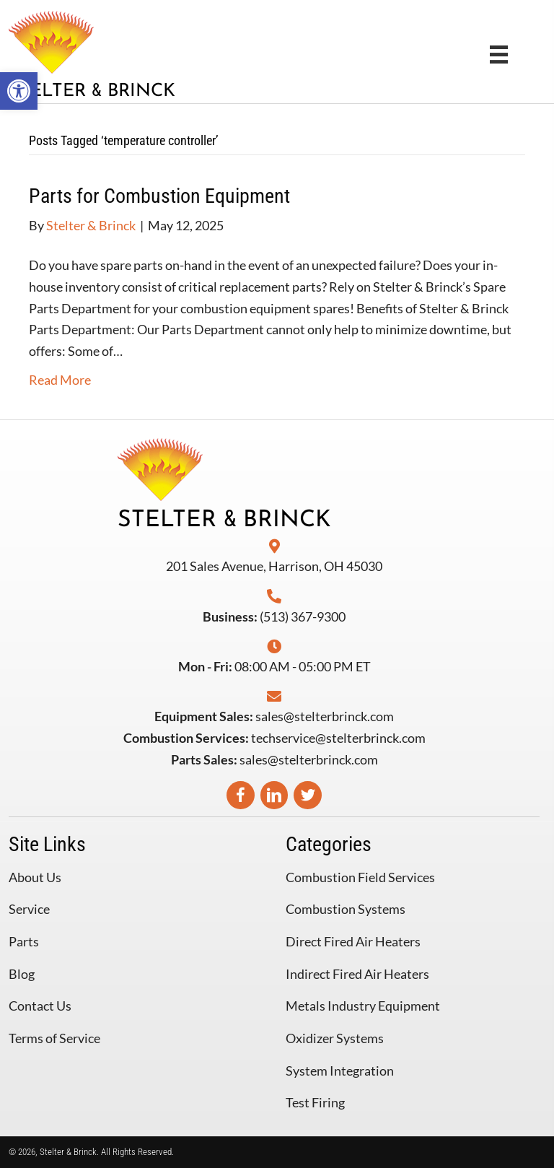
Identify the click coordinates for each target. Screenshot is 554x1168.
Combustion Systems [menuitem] (345, 909)
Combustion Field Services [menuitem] (360, 877)
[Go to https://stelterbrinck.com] (142, 53)
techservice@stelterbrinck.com (338, 738)
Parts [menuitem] (24, 941)
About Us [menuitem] (35, 877)
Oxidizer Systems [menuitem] (335, 1038)
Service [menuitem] (29, 909)
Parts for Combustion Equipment (159, 196)
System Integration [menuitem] (340, 1070)
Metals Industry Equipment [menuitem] (363, 1006)
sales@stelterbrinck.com (324, 716)
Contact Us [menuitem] (40, 1006)
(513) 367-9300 (303, 616)
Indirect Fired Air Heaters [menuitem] (357, 974)
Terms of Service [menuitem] (54, 1038)
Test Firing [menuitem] (315, 1102)
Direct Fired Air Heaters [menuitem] (353, 941)
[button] (19, 91)
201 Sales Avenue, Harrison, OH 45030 (274, 566)
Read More (60, 380)
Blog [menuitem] (22, 974)
